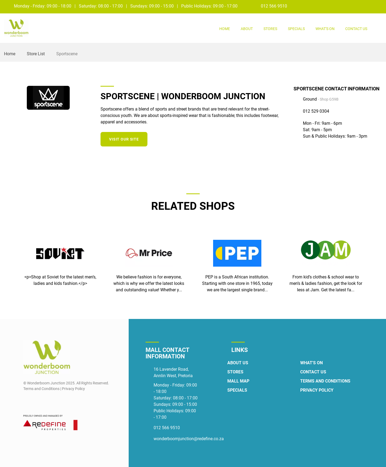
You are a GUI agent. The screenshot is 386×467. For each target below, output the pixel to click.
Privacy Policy (316, 390)
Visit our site (124, 139)
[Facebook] (368, 5)
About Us (237, 362)
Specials (296, 29)
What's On (325, 29)
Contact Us (356, 29)
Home (224, 29)
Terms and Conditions (325, 381)
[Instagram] (378, 5)
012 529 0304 (316, 111)
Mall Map (238, 381)
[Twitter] (281, 138)
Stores (270, 29)
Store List (36, 53)
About (247, 29)
